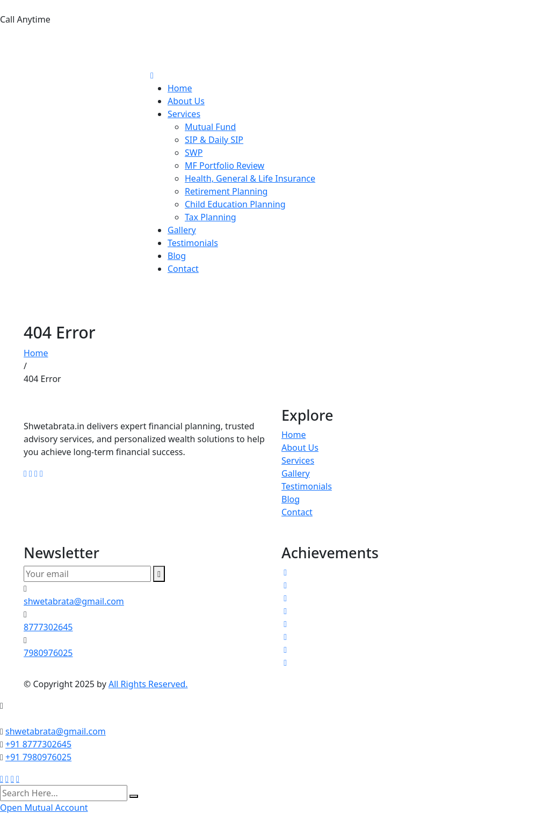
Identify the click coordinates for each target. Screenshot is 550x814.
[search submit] (133, 796)
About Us (186, 101)
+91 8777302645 (38, 744)
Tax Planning (210, 217)
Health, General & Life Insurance (250, 178)
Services (184, 114)
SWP (193, 153)
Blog (177, 256)
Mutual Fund (210, 127)
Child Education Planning (235, 204)
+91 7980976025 (38, 757)
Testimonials (193, 243)
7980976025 (30, 58)
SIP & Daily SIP (214, 140)
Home (180, 88)
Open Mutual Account (44, 807)
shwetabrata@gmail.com (74, 601)
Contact (183, 269)
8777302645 (30, 40)
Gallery (182, 230)
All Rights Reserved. (148, 684)
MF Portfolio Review (224, 165)
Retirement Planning (226, 191)
